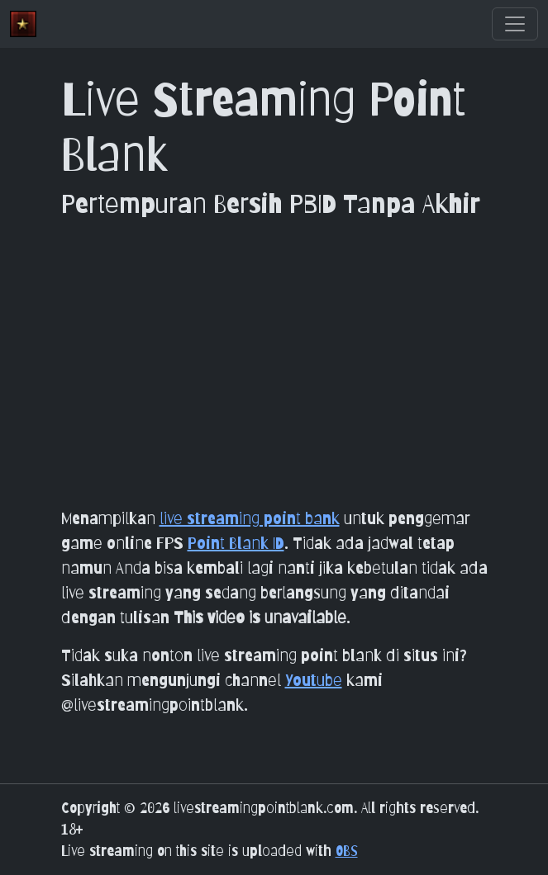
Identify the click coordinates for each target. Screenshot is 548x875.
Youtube (313, 680)
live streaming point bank (250, 518)
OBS (347, 850)
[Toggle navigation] (515, 23)
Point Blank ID (236, 543)
